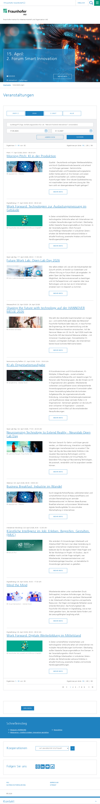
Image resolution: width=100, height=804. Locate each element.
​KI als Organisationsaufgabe (26, 365)
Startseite (7, 85)
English (81, 3)
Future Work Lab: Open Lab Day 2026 (33, 260)
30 (92, 145)
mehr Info (62, 76)
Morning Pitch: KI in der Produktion (31, 156)
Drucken (28, 708)
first (62, 687)
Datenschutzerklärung (16, 785)
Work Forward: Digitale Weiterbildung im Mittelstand (44, 635)
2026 (34, 113)
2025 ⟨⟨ (16, 113)
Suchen (80, 137)
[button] (7, 76)
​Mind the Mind (17, 585)
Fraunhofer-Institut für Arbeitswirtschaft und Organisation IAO (25, 19)
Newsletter (58, 730)
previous (66, 687)
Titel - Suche (91, 3)
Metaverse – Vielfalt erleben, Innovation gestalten (29, 732)
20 (87, 145)
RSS (8, 782)
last (91, 687)
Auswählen (72, 748)
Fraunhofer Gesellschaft (14, 3)
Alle (72, 113)
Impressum (54, 782)
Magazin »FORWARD (18, 730)
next (88, 687)
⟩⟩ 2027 (53, 113)
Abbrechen (50, 137)
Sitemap (53, 785)
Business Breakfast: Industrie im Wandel (34, 486)
